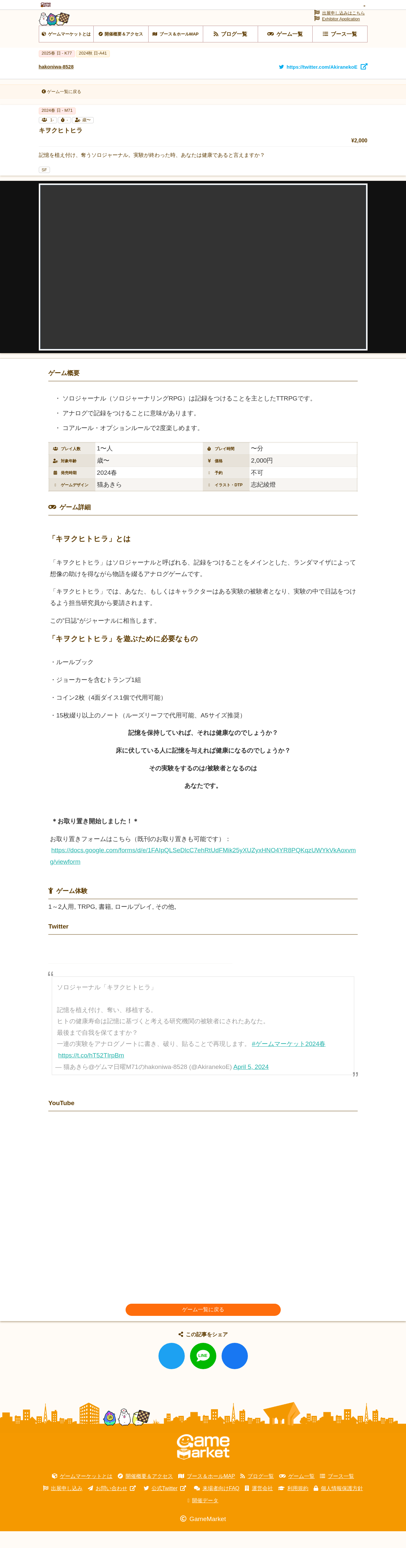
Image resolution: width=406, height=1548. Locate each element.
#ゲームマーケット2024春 (288, 1060)
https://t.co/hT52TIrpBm (91, 1072)
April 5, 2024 (251, 1083)
